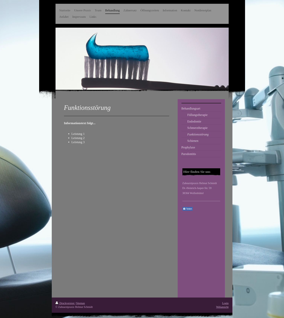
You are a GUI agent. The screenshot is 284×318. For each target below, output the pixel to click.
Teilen (187, 209)
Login (225, 303)
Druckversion (65, 303)
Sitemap (80, 303)
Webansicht (222, 306)
